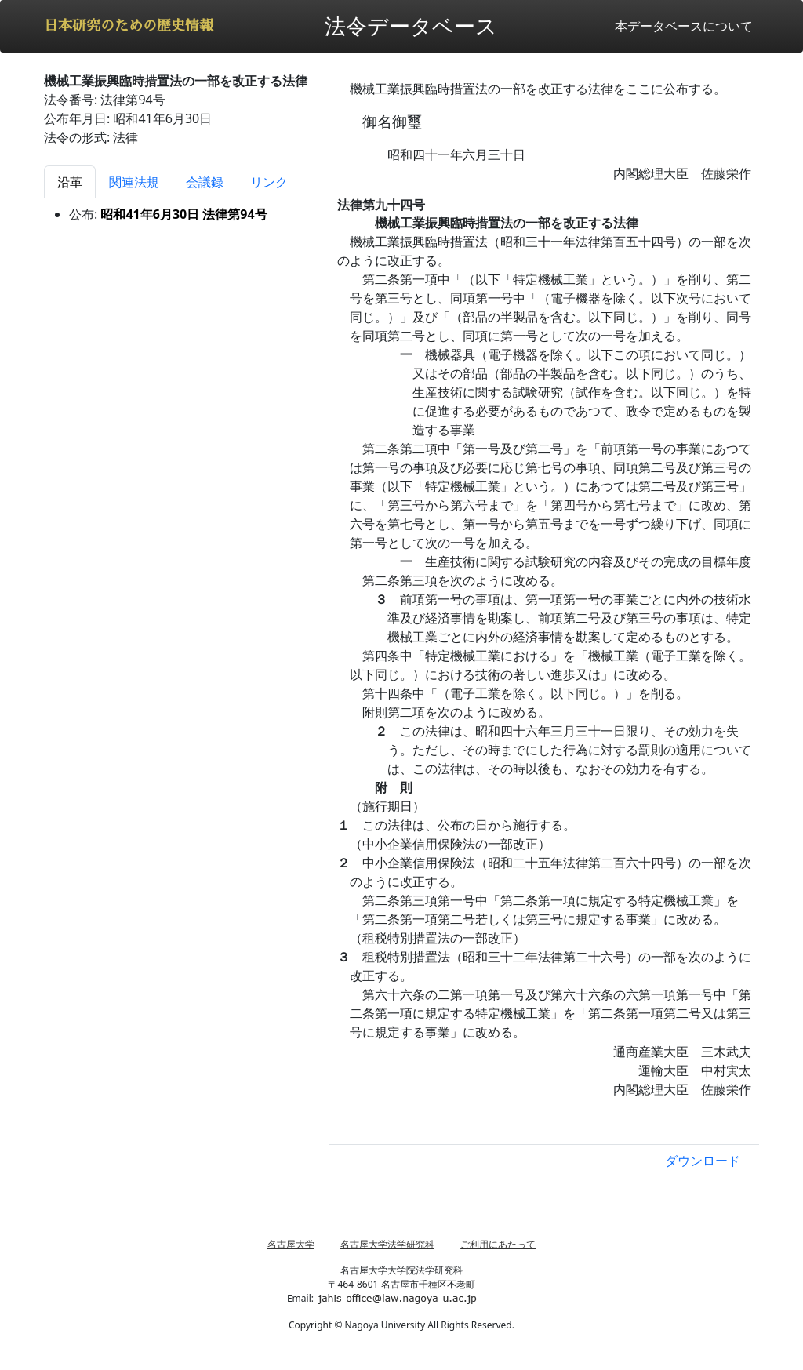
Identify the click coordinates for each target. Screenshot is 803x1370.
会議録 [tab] (204, 182)
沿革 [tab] (69, 182)
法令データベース (411, 25)
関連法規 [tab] (134, 182)
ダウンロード (702, 1160)
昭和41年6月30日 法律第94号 (183, 214)
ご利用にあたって (498, 1244)
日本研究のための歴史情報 (128, 26)
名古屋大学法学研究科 (387, 1244)
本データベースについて (684, 26)
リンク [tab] (269, 182)
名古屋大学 (290, 1244)
